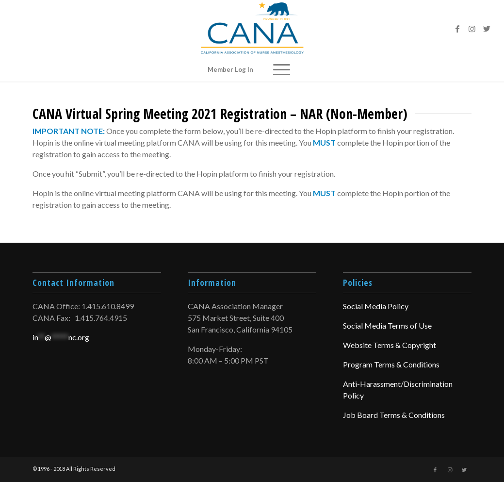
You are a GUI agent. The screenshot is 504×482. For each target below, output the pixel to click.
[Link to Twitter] (486, 28)
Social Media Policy (375, 306)
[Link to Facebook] (457, 28)
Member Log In (230, 69)
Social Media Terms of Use (387, 325)
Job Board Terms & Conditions (394, 414)
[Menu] (281, 69)
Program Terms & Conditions (391, 364)
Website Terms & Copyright (389, 344)
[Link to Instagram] (472, 28)
